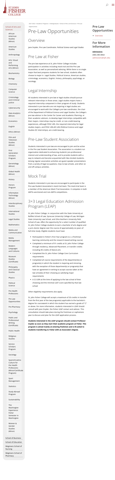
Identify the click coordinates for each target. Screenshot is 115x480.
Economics (13, 121)
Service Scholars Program (12, 346)
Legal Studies (14, 219)
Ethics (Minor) (14, 132)
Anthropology (14, 54)
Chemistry (13, 84)
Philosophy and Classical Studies (14, 269)
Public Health (14, 331)
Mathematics (14, 225)
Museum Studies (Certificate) (13, 259)
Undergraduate (54, 23)
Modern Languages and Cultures (14, 248)
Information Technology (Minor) (13, 195)
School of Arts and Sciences (68, 23)
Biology (12, 78)
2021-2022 (32, 23)
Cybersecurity (14, 108)
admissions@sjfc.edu (101, 58)
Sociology (12, 354)
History (11, 179)
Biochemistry (14, 73)
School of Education (13, 442)
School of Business (13, 438)
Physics (12, 277)
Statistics (12, 386)
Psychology (13, 312)
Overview (99, 35)
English (12, 126)
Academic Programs (42, 23)
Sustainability (14, 399)
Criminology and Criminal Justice (14, 100)
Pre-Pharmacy (14, 307)
